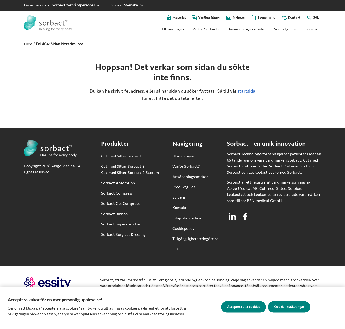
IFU (190, 249)
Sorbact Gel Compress (120, 203)
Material (179, 17)
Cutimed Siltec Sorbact (121, 156)
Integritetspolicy (186, 218)
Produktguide (284, 29)
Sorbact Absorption (118, 182)
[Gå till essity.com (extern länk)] (56, 283)
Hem (28, 43)
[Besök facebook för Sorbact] (245, 216)
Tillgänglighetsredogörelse (195, 238)
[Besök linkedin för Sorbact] (232, 216)
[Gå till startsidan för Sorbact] (48, 23)
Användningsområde (246, 29)
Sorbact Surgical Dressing (123, 234)
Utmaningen (173, 29)
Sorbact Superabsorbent (122, 224)
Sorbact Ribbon (114, 213)
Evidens (310, 29)
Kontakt (294, 17)
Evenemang (266, 17)
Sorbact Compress (117, 193)
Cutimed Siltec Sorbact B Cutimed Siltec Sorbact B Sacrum (130, 169)
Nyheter (239, 17)
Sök (316, 17)
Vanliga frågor (209, 17)
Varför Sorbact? (206, 29)
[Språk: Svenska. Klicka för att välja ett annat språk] (127, 5)
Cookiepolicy (183, 228)
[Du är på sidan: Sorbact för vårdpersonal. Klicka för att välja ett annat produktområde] (62, 5)
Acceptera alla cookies (243, 308)
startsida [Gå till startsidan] (246, 91)
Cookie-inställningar (289, 308)
